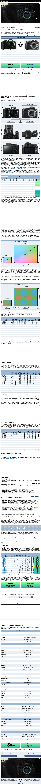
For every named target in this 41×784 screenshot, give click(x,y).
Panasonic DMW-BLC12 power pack (21, 168)
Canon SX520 (4, 182)
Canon (26, 753)
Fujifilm (34, 753)
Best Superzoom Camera (29, 533)
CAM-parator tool (9, 172)
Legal (8, 753)
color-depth (25, 229)
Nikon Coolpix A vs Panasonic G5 (19, 603)
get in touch (19, 749)
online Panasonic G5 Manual (12, 458)
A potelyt (4, 1)
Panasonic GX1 (4, 194)
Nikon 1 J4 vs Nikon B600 (18, 599)
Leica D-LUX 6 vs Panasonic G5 (5, 603)
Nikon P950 (3, 565)
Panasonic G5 (4, 180)
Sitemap (15, 753)
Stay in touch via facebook (8, 755)
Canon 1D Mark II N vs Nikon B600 (6, 599)
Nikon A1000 (4, 184)
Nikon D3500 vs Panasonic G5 (32, 599)
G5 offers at (30, 65)
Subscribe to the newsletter (32, 755)
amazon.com (37, 181)
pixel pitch (34, 269)
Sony (31, 753)
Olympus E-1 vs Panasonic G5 (32, 603)
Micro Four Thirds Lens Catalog (25, 165)
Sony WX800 (4, 196)
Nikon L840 (3, 564)
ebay (35, 454)
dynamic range (13, 229)
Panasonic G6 (4, 568)
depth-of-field (13, 231)
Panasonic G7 (4, 192)
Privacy (11, 753)
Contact (5, 753)
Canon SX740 (4, 183)
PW (35, 27)
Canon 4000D (4, 181)
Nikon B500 (3, 563)
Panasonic (38, 753)
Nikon (29, 753)
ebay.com (37, 179)
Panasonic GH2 (4, 193)
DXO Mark (29, 310)
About (2, 753)
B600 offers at (10, 65)
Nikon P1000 (4, 566)
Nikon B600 (3, 179)
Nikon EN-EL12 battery (27, 167)
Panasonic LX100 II (5, 195)
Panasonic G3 (4, 567)
